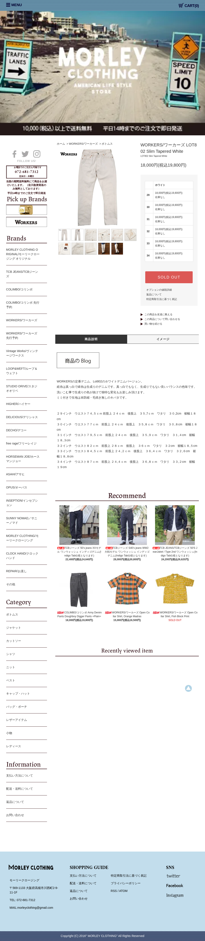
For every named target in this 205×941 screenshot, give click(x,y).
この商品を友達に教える (158, 314)
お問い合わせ (25, 815)
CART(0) (189, 6)
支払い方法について (25, 775)
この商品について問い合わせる (162, 319)
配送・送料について (25, 789)
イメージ (163, 339)
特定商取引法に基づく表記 (161, 299)
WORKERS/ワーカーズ (83, 143)
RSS (114, 891)
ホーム (61, 143)
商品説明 (91, 339)
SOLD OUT (169, 277)
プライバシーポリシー (126, 883)
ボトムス (107, 143)
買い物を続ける (153, 323)
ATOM (123, 891)
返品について (154, 294)
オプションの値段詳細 (159, 289)
